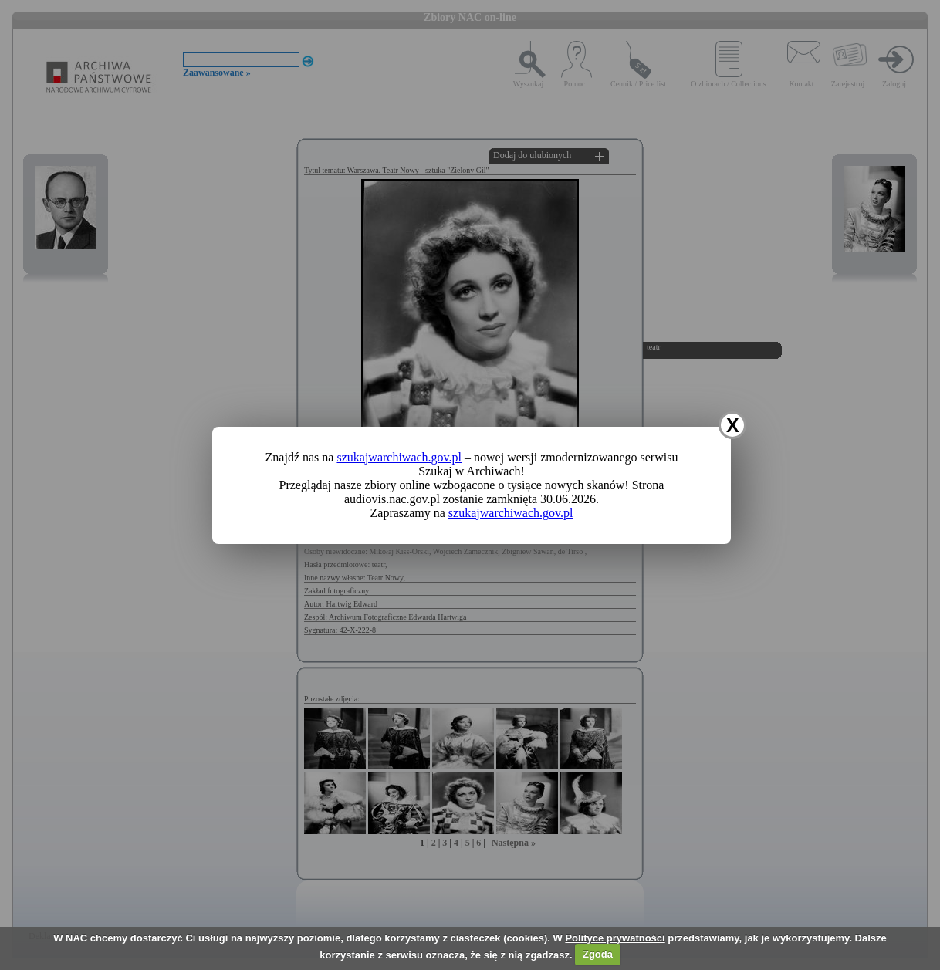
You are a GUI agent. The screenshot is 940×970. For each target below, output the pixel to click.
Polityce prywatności (614, 938)
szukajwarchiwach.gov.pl (399, 457)
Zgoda (598, 954)
